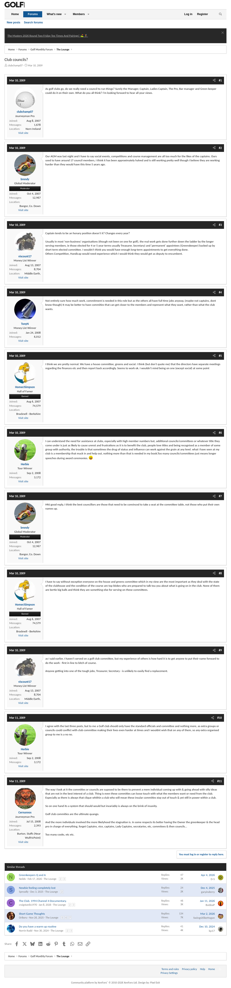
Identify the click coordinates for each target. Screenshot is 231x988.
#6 (220, 432)
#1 (220, 80)
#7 (220, 496)
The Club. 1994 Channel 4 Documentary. (43, 901)
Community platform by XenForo (104, 982)
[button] (65, 14)
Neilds (22, 878)
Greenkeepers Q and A (32, 875)
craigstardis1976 (28, 904)
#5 (220, 355)
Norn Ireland (33, 128)
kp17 (212, 930)
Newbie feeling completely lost (37, 887)
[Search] (220, 14)
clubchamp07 (15, 65)
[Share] (214, 80)
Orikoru (23, 917)
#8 (220, 573)
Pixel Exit (155, 982)
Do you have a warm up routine (37, 926)
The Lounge (50, 878)
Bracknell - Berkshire (28, 413)
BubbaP (210, 905)
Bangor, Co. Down (30, 206)
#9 (220, 650)
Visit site (23, 133)
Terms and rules (170, 969)
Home (15, 14)
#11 (219, 781)
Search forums (33, 22)
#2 (220, 148)
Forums (33, 14)
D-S (213, 879)
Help (202, 969)
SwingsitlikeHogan (204, 917)
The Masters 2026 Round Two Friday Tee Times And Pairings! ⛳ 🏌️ (47, 35)
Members (79, 14)
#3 (220, 225)
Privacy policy (189, 969)
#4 (220, 292)
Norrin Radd (25, 930)
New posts (13, 22)
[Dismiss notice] (222, 33)
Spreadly (23, 891)
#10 (219, 717)
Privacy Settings (169, 973)
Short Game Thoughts (32, 913)
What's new (54, 14)
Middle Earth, (33, 273)
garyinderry (208, 892)
